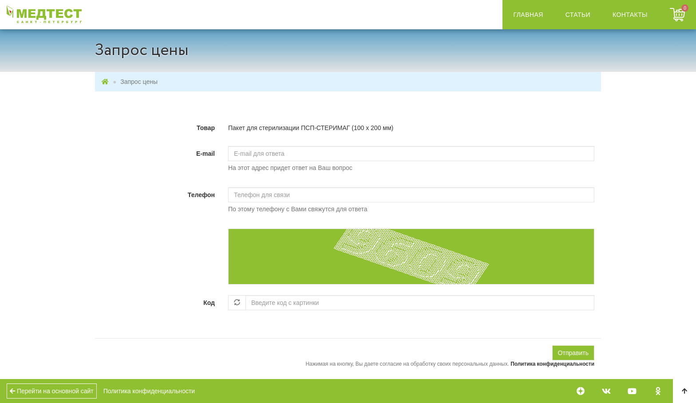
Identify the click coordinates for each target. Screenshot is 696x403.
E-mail (205, 153)
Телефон (201, 194)
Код (209, 302)
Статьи (578, 14)
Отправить (573, 352)
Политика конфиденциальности (552, 364)
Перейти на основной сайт (52, 391)
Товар (206, 127)
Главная (528, 14)
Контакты (630, 14)
